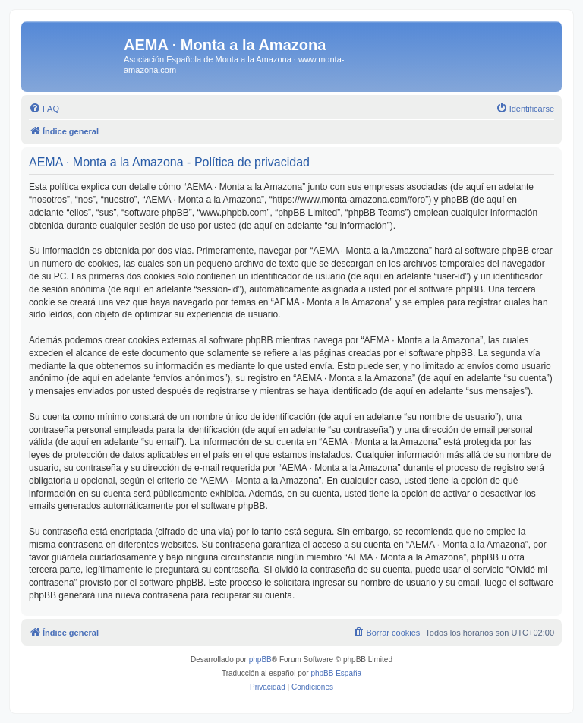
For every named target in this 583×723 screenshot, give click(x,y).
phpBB (260, 659)
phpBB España (335, 673)
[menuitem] (44, 108)
